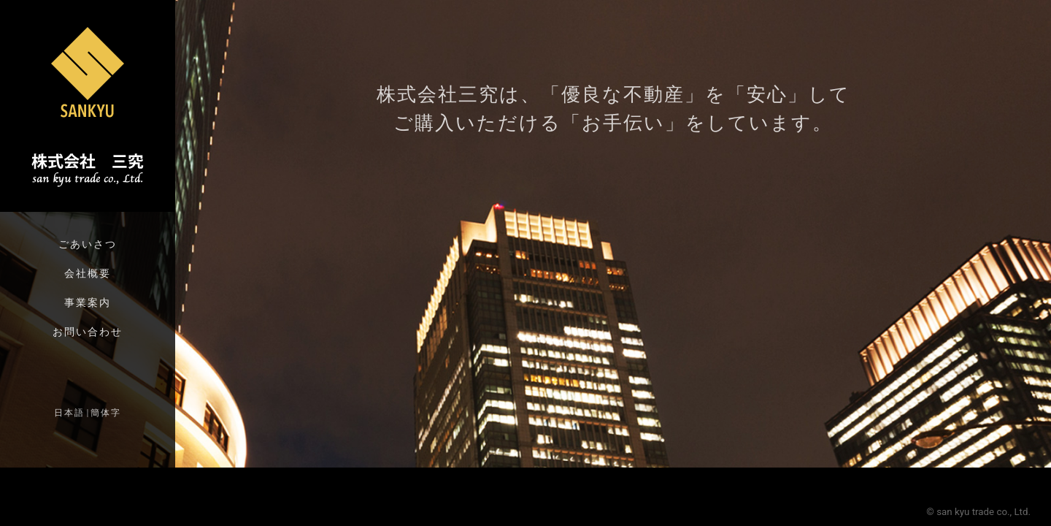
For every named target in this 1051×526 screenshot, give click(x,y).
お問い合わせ (88, 332)
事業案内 (87, 302)
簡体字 (106, 413)
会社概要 (87, 273)
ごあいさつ (87, 244)
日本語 (69, 413)
